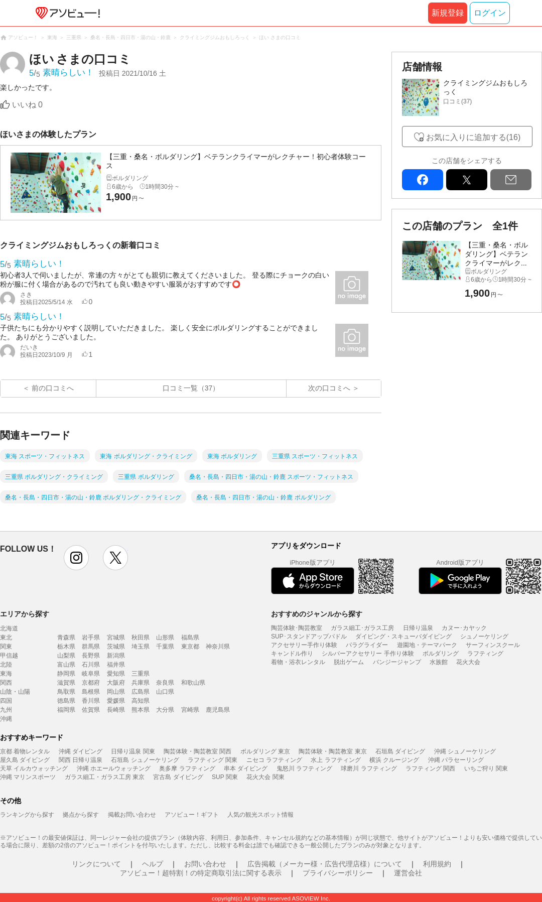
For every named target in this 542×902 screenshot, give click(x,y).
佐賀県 (91, 709)
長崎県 (116, 709)
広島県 (140, 691)
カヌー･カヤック (464, 627)
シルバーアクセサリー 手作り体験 (368, 653)
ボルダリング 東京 (265, 751)
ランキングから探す (27, 814)
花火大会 (468, 662)
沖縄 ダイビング (80, 751)
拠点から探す (81, 814)
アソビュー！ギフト (192, 814)
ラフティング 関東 (212, 759)
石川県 (91, 664)
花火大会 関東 (265, 777)
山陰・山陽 (15, 691)
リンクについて (96, 864)
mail (510, 179)
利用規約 (437, 864)
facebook (422, 179)
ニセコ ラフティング (274, 759)
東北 (6, 637)
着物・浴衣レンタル (298, 662)
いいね (27, 104)
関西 (6, 682)
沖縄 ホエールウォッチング (114, 768)
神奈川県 (218, 646)
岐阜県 (91, 673)
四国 (6, 700)
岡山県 (116, 691)
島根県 (91, 691)
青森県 (66, 637)
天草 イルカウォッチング (34, 768)
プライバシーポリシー (338, 873)
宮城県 (116, 637)
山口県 (165, 691)
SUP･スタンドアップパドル (309, 636)
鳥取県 (66, 691)
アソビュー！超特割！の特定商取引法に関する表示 (201, 873)
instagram (76, 557)
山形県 (165, 637)
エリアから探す (24, 614)
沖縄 (6, 718)
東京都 (190, 646)
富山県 (66, 664)
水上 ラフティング (335, 759)
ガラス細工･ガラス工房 (362, 627)
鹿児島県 (218, 709)
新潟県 (116, 655)
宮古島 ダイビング (178, 777)
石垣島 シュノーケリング (145, 759)
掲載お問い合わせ (132, 814)
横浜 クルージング (394, 759)
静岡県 (66, 673)
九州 (6, 709)
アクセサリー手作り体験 (304, 645)
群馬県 (91, 646)
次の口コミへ (329, 388)
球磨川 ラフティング (368, 768)
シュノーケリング (484, 636)
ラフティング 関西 (430, 768)
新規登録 (448, 13)
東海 (6, 673)
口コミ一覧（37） (191, 388)
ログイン (490, 13)
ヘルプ (152, 864)
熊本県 (140, 709)
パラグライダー (367, 645)
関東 (6, 646)
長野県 (91, 655)
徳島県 (66, 700)
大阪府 (116, 682)
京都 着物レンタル (25, 751)
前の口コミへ (53, 388)
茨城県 (116, 646)
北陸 (6, 664)
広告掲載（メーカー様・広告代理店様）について (324, 864)
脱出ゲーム (349, 662)
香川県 (91, 700)
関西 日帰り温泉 (80, 759)
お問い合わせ (205, 864)
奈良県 (165, 682)
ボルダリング (441, 653)
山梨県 (66, 655)
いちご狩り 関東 (486, 768)
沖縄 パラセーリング (456, 759)
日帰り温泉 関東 (133, 751)
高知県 (140, 700)
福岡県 (66, 709)
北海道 (9, 628)
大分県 (165, 709)
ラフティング (485, 653)
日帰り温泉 (418, 627)
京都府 (91, 682)
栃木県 (66, 646)
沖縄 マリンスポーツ (28, 777)
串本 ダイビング (245, 768)
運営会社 (408, 873)
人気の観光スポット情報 (260, 814)
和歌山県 (193, 682)
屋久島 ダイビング (25, 759)
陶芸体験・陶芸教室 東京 (332, 751)
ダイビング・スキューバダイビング (403, 636)
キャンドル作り (292, 653)
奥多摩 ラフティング (187, 768)
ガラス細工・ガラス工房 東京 (105, 777)
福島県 (190, 637)
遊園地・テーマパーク (427, 645)
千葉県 (165, 646)
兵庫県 (140, 682)
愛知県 (116, 673)
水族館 (439, 662)
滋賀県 (66, 682)
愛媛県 (116, 700)
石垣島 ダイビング (400, 751)
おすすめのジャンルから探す (316, 614)
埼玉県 (140, 646)
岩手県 (91, 637)
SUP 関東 (225, 777)
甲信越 (9, 655)
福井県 (116, 664)
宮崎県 (190, 709)
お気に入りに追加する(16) (473, 137)
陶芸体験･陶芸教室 (296, 627)
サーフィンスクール (493, 645)
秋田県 (140, 637)
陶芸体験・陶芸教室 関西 (197, 751)
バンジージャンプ (397, 662)
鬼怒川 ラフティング (304, 768)
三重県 (140, 673)
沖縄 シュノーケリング (465, 751)
